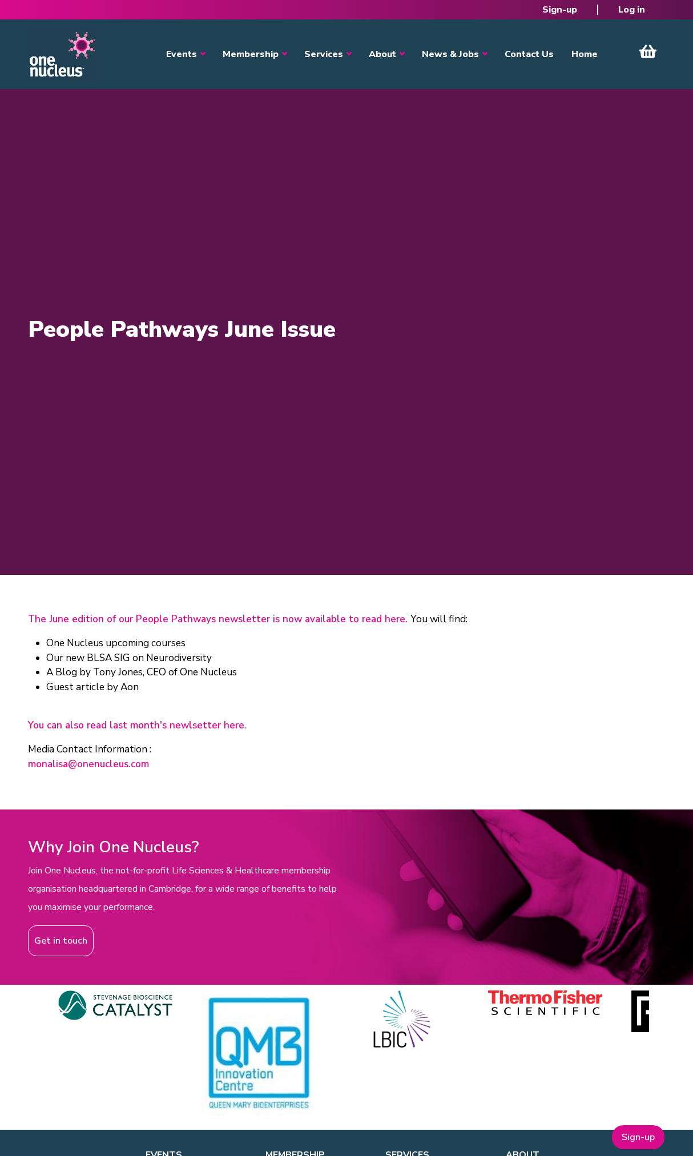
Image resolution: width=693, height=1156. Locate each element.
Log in (631, 10)
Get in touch (60, 941)
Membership (251, 54)
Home (584, 54)
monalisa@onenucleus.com (88, 764)
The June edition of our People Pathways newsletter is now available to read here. (219, 619)
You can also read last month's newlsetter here (136, 725)
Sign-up (559, 10)
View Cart (647, 51)
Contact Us (529, 54)
